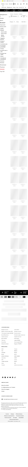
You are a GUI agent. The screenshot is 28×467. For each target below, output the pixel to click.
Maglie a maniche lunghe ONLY (7, 366)
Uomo (6, 3)
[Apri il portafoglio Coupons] (15, 4)
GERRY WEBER (17, 391)
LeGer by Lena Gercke (18, 400)
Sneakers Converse (17, 366)
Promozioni (20, 19)
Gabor (2, 398)
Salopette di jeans (5, 379)
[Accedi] (18, 4)
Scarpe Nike (3, 377)
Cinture (20, 11)
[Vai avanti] (23, 7)
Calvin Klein (3, 393)
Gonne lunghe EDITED (18, 377)
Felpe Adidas (16, 373)
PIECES (15, 387)
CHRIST (15, 393)
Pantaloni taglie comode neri (19, 370)
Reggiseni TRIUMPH (18, 379)
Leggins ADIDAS (17, 375)
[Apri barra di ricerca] (25, 7)
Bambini (11, 3)
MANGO (15, 386)
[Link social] (2, 450)
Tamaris (15, 384)
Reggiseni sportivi (4, 364)
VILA (2, 386)
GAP (15, 398)
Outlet (3, 0)
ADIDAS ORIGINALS (5, 391)
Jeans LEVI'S (16, 364)
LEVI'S (15, 389)
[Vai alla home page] (8, 445)
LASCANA (3, 387)
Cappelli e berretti (17, 372)
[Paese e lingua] (24, 1)
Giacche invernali (17, 368)
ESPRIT (15, 396)
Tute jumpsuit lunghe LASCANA (7, 368)
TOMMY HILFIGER (4, 396)
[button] (14, 14)
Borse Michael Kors (5, 370)
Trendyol (3, 400)
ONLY (2, 384)
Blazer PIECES (4, 373)
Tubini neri (3, 375)
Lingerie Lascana (4, 372)
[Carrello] (27, 4)
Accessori (16, 11)
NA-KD (2, 389)
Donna (2, 3)
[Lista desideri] (24, 4)
